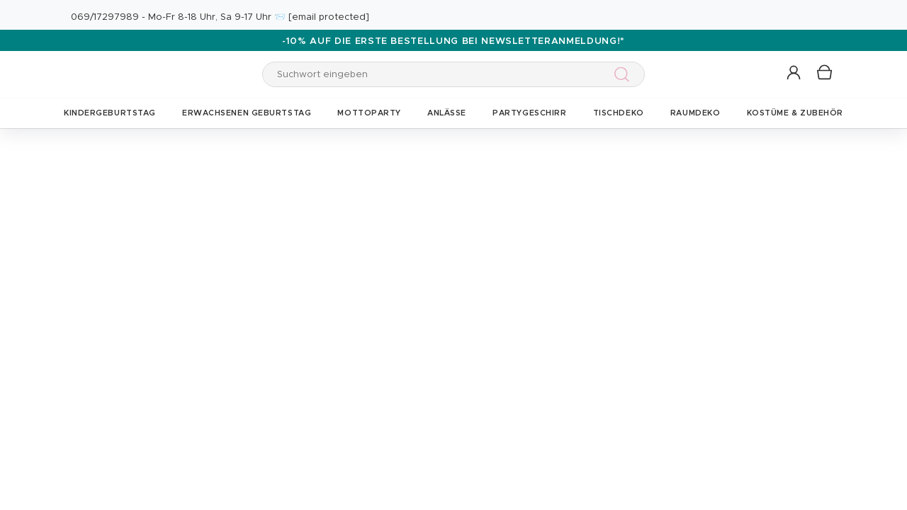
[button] (794, 73)
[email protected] (328, 17)
